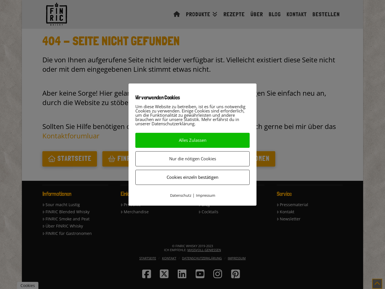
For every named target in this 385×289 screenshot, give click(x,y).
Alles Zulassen (192, 140)
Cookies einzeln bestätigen (192, 177)
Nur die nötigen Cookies (192, 158)
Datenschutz (180, 195)
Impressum (205, 195)
